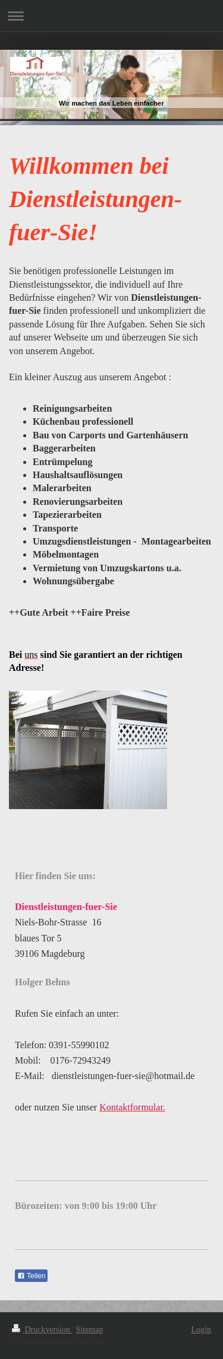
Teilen (31, 1276)
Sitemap (89, 1329)
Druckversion (42, 1329)
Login (201, 1329)
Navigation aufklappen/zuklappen (111, 15)
